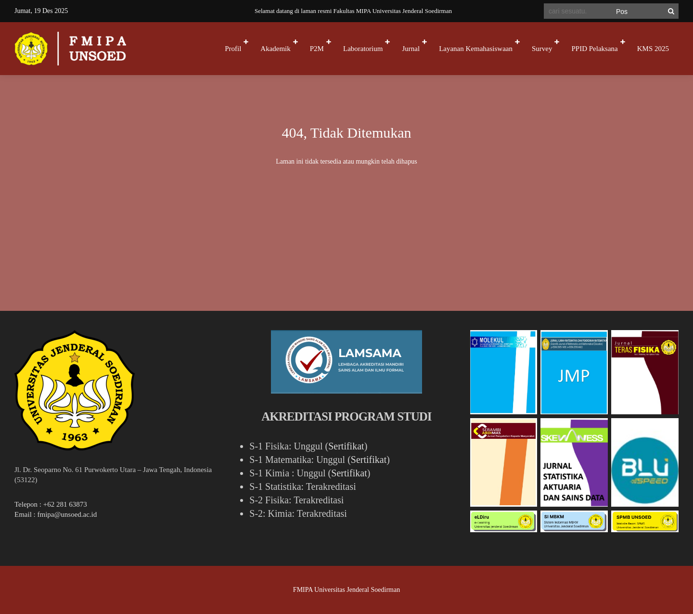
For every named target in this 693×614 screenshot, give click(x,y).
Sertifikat (346, 446)
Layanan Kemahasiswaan (476, 48)
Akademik (275, 48)
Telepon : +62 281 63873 (50, 504)
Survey (542, 48)
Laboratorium (363, 48)
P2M (317, 48)
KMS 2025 (653, 48)
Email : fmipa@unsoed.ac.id (55, 514)
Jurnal (411, 48)
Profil (233, 48)
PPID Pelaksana (594, 48)
